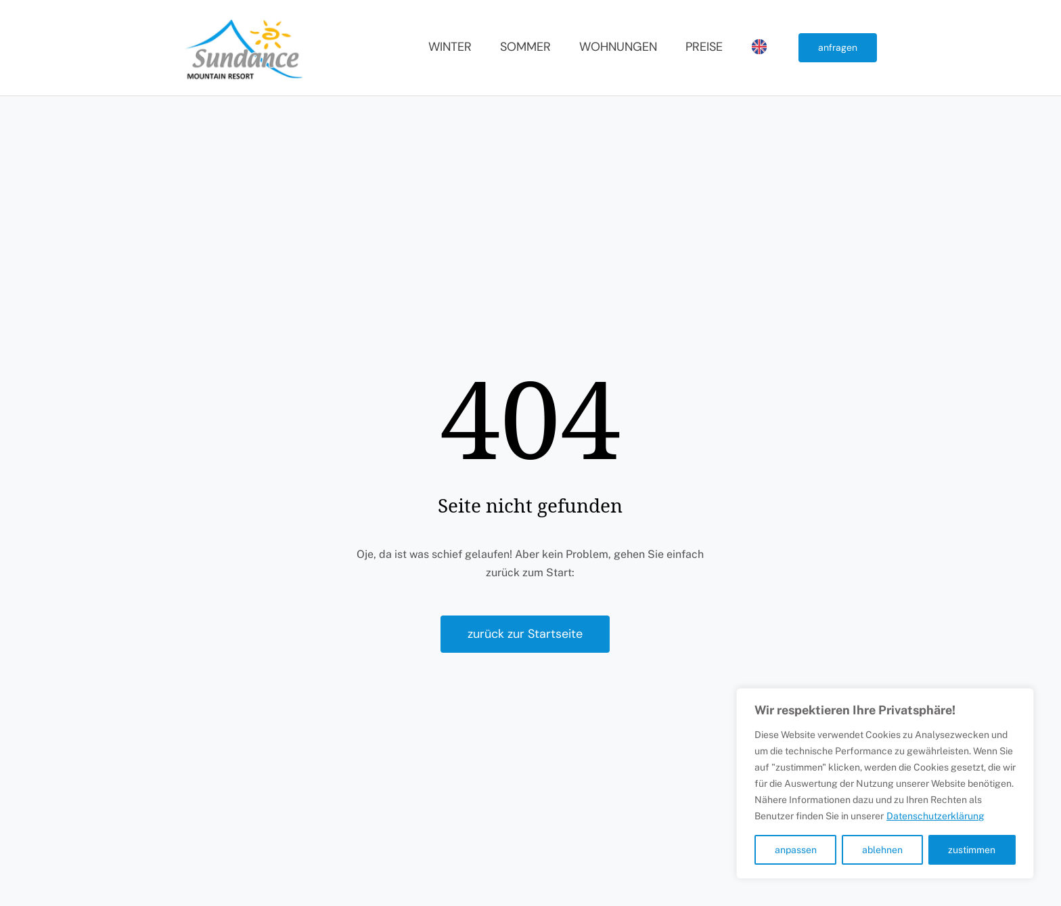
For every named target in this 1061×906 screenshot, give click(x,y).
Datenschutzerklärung (935, 816)
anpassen (796, 849)
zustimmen (971, 849)
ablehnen (882, 849)
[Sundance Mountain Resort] (245, 18)
